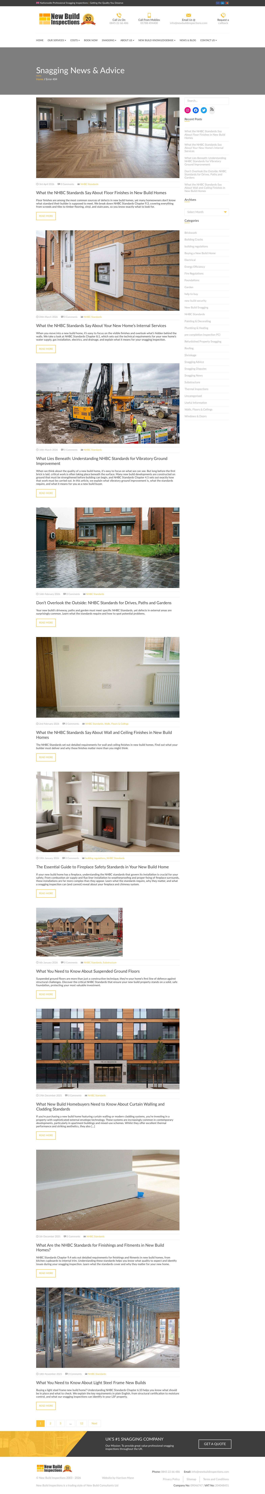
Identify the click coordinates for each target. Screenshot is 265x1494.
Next (94, 1423)
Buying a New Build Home (200, 253)
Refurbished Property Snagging (203, 341)
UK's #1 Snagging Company (134, 1439)
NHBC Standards (89, 184)
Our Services (56, 40)
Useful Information (196, 402)
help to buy (191, 294)
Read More (46, 216)
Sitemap (191, 1479)
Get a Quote (215, 1444)
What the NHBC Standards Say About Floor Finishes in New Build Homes (205, 134)
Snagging (108, 40)
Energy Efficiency (195, 266)
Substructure (109, 963)
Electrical (190, 260)
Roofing (189, 348)
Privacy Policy (171, 1479)
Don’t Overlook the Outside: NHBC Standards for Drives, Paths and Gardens (205, 174)
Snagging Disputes (195, 368)
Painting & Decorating (198, 321)
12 (81, 1423)
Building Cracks (194, 239)
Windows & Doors (196, 416)
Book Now (91, 40)
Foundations (192, 280)
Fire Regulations (194, 273)
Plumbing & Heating (196, 328)
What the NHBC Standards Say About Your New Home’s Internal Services (204, 148)
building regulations (95, 858)
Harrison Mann (125, 1478)
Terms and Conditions (216, 1479)
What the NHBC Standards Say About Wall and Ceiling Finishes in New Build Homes (205, 187)
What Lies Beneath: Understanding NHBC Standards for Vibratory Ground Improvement (205, 161)
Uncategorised (193, 396)
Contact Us (207, 40)
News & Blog (188, 40)
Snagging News (194, 375)
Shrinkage (190, 355)
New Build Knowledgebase (155, 40)
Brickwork (191, 232)
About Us (126, 40)
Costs (74, 40)
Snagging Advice (194, 362)
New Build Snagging (196, 307)
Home (39, 40)
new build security (195, 300)
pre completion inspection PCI (202, 334)
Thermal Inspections (196, 389)
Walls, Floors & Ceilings (116, 724)
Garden (189, 287)
